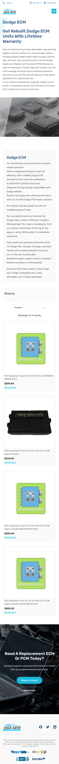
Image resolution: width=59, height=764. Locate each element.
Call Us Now (29, 690)
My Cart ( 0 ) (37, 3)
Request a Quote (29, 680)
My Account (50, 2)
